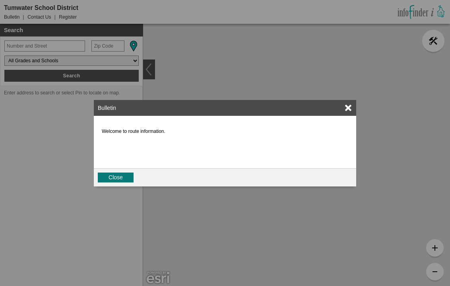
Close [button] (116, 177)
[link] (348, 108)
